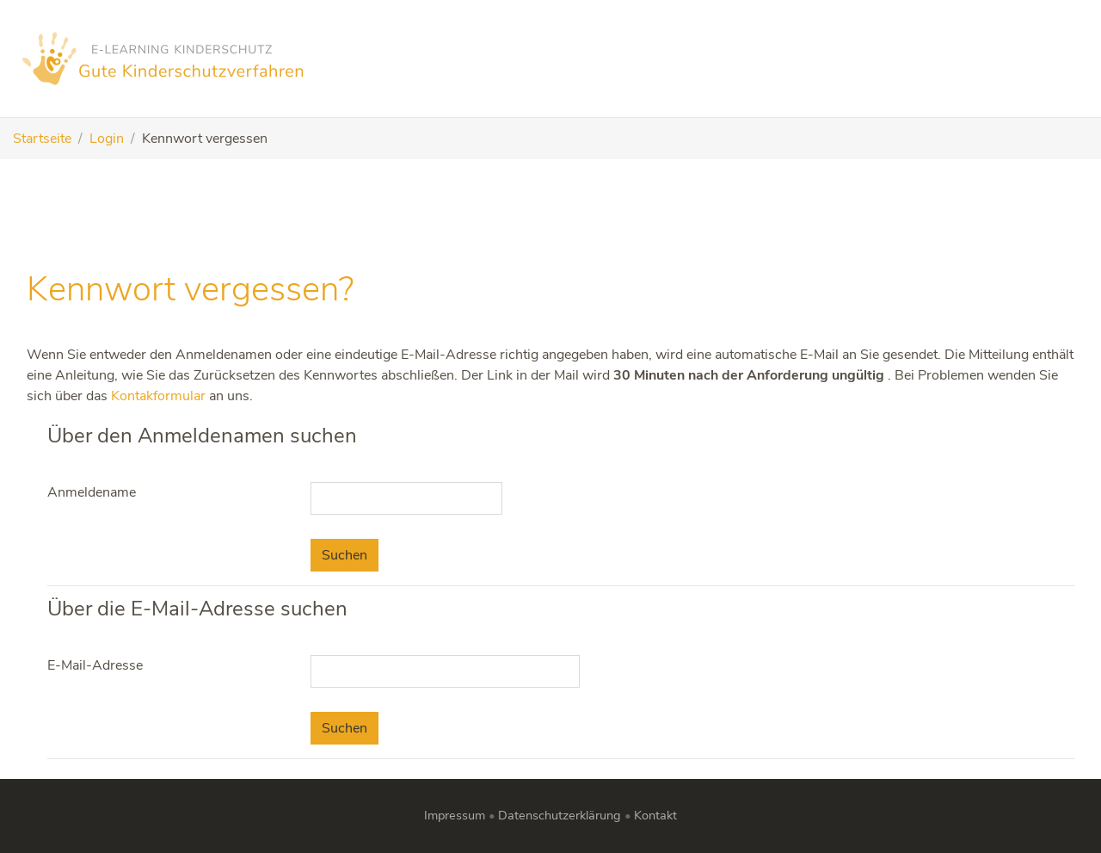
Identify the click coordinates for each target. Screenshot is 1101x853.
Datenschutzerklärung (559, 815)
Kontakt (655, 815)
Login (106, 138)
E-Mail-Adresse (95, 665)
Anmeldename (91, 492)
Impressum (454, 815)
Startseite (42, 138)
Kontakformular (158, 395)
